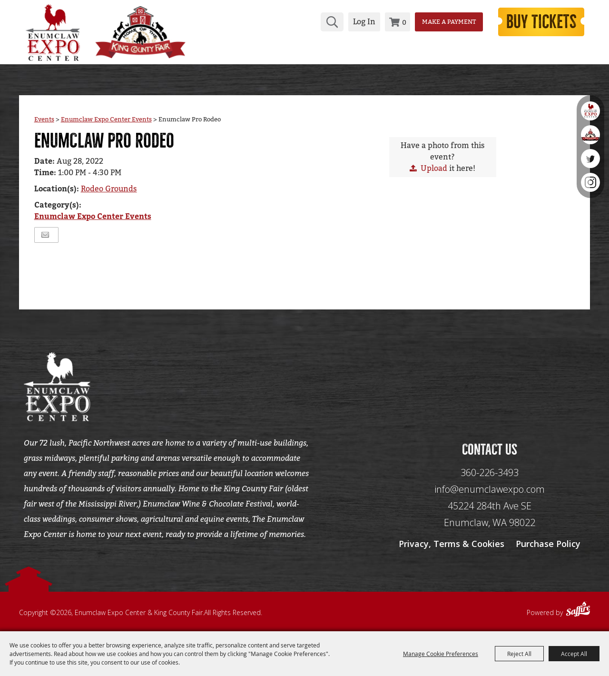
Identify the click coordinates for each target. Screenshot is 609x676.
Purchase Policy (548, 543)
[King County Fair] (140, 32)
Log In (364, 22)
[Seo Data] (489, 385)
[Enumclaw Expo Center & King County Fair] (52, 32)
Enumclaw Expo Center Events (106, 119)
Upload (434, 168)
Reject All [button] (519, 653)
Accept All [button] (574, 653)
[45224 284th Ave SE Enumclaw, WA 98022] (489, 514)
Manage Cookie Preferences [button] (440, 653)
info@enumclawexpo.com (489, 489)
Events (44, 119)
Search (332, 21)
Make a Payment (449, 22)
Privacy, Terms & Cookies (451, 543)
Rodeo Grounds (109, 189)
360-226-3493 (490, 472)
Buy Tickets (541, 22)
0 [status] (404, 22)
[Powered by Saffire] (578, 610)
